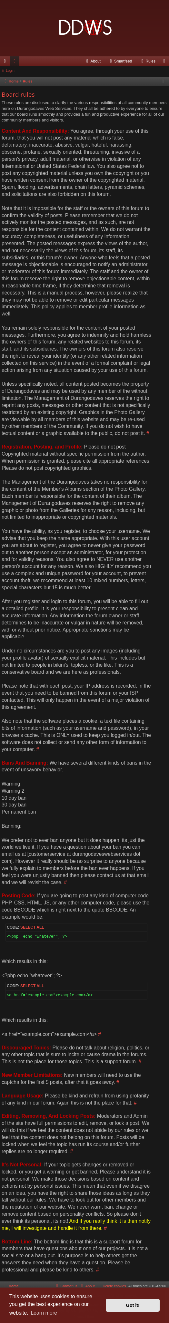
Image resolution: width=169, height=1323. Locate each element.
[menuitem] (92, 61)
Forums (15, 62)
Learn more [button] (44, 1313)
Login (10, 70)
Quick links (6, 62)
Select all (32, 927)
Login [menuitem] (165, 62)
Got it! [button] (133, 1305)
